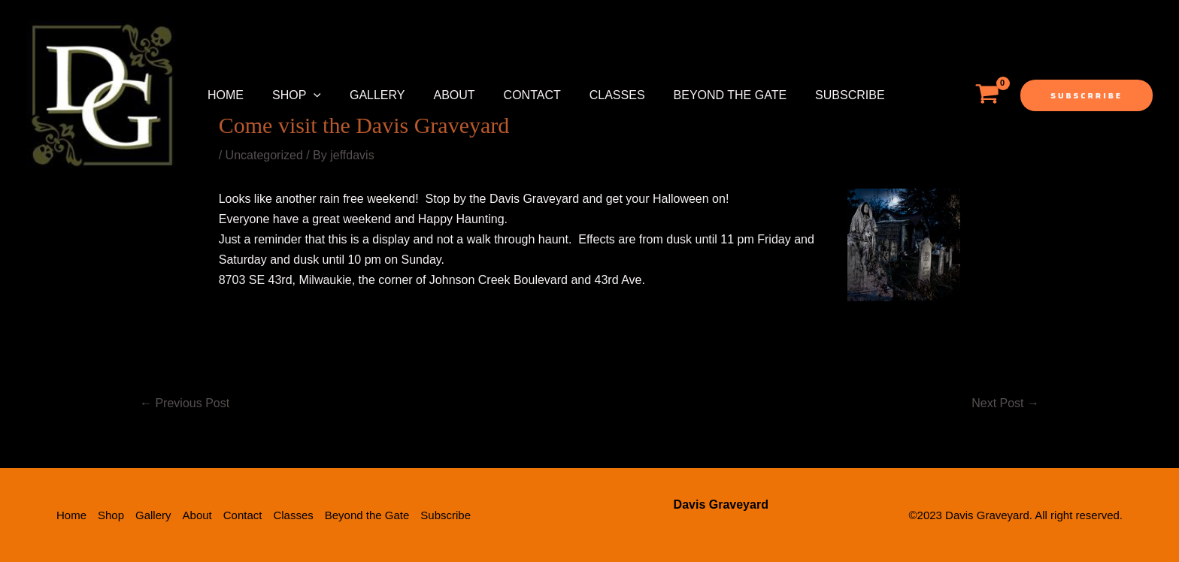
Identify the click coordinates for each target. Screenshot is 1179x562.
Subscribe (815, 95)
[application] (306, 95)
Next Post (1005, 403)
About (438, 95)
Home (223, 95)
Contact (512, 95)
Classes (592, 95)
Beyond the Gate (701, 95)
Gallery (366, 95)
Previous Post (184, 403)
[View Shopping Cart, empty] (986, 95)
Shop (289, 95)
